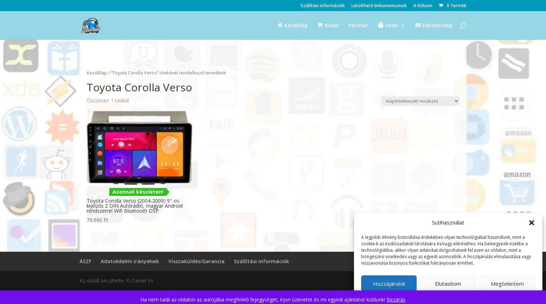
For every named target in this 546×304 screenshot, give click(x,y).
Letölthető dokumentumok (379, 6)
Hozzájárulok (389, 283)
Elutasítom (448, 283)
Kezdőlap (97, 72)
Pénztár (358, 26)
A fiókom (422, 6)
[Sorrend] (420, 101)
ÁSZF (85, 261)
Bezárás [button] (396, 299)
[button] (531, 222)
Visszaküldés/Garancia (196, 261)
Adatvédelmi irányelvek (130, 261)
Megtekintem (507, 283)
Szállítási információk (323, 6)
